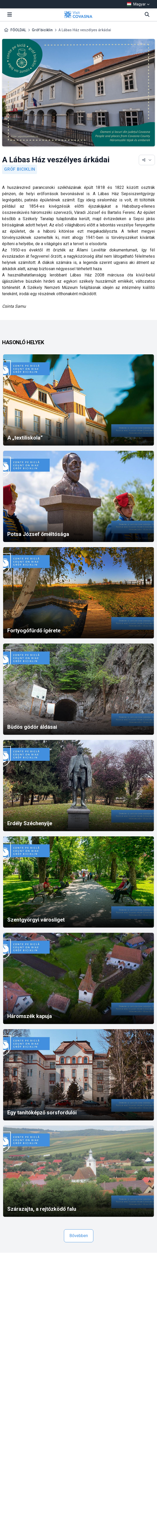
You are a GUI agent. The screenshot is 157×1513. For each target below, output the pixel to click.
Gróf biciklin (42, 30)
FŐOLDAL (18, 30)
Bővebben (78, 1235)
